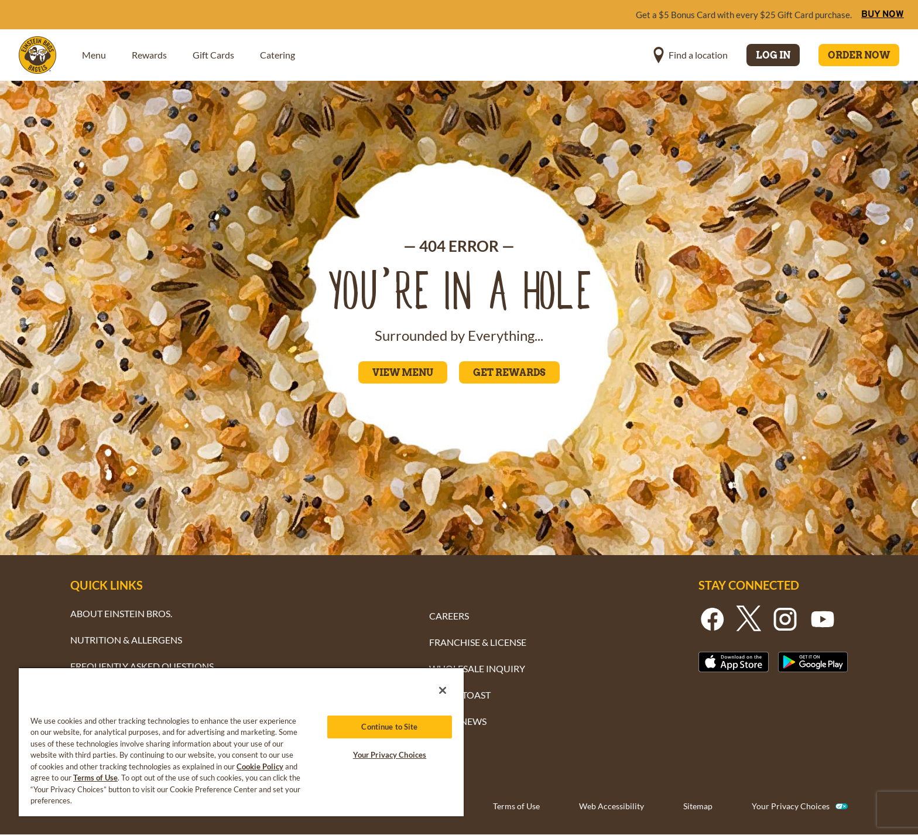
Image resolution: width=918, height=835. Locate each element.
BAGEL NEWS (458, 721)
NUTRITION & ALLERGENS (126, 639)
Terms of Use (516, 806)
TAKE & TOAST (460, 694)
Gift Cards (213, 54)
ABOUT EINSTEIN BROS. (121, 613)
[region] (241, 741)
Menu (94, 54)
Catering (277, 54)
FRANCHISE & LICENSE (477, 642)
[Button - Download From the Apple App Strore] (733, 662)
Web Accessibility (611, 806)
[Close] (442, 690)
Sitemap (698, 806)
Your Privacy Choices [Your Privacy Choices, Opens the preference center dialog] (390, 754)
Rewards (149, 54)
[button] (690, 55)
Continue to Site (389, 726)
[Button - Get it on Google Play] (813, 662)
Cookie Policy (260, 766)
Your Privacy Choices (791, 806)
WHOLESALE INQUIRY (477, 668)
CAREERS (449, 615)
